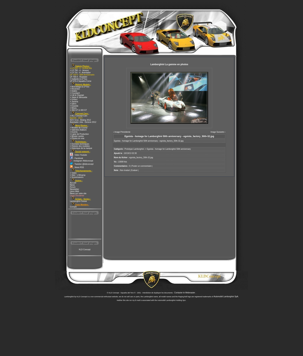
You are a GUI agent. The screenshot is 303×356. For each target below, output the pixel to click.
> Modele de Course (78, 128)
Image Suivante (217, 132)
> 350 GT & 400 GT (78, 110)
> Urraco (73, 99)
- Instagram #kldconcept (81, 161)
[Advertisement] (84, 227)
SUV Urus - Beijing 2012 (80, 120)
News (72, 185)
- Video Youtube (78, 155)
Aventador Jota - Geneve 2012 (83, 122)
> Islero (73, 104)
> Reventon (75, 89)
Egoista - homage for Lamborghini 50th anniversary (169, 149)
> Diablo (73, 91)
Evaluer (134, 170)
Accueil (73, 183)
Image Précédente (122, 132)
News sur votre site (78, 193)
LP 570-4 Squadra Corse (80, 81)
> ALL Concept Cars (78, 116)
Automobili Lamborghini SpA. (226, 296)
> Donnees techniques (79, 144)
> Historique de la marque (81, 148)
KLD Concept (84, 249)
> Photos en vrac (77, 138)
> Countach (75, 93)
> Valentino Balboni (78, 130)
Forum (73, 187)
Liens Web (74, 191)
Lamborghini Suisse (78, 201)
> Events (73, 132)
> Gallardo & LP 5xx (78, 79)
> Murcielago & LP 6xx (79, 87)
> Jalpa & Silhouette (78, 97)
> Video (73, 173)
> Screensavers (76, 177)
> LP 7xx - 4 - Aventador (80, 73)
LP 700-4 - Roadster (78, 77)
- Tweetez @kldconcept (82, 164)
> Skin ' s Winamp (77, 175)
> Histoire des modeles (80, 146)
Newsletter (74, 189)
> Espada (74, 106)
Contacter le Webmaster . (185, 293)
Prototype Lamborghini (134, 149)
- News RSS (77, 167)
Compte (73, 207)
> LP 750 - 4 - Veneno (79, 70)
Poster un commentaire (142, 166)
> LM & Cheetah (77, 95)
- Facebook (76, 158)
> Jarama (74, 102)
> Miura (73, 108)
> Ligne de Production (79, 134)
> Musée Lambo (77, 136)
